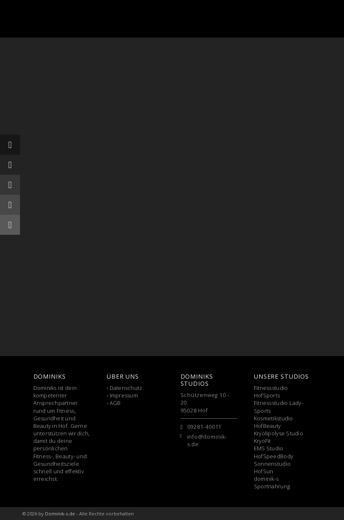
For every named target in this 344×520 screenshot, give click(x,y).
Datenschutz (126, 388)
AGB (115, 403)
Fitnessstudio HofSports (271, 391)
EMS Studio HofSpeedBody (273, 452)
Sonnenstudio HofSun (272, 467)
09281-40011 (204, 426)
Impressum (124, 395)
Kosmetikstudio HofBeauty (273, 422)
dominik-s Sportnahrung (272, 482)
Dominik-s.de (60, 513)
